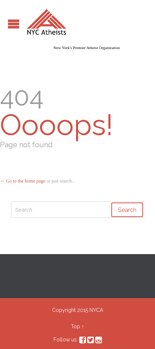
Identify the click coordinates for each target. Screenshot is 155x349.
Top (75, 326)
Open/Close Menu (13, 23)
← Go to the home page (22, 181)
